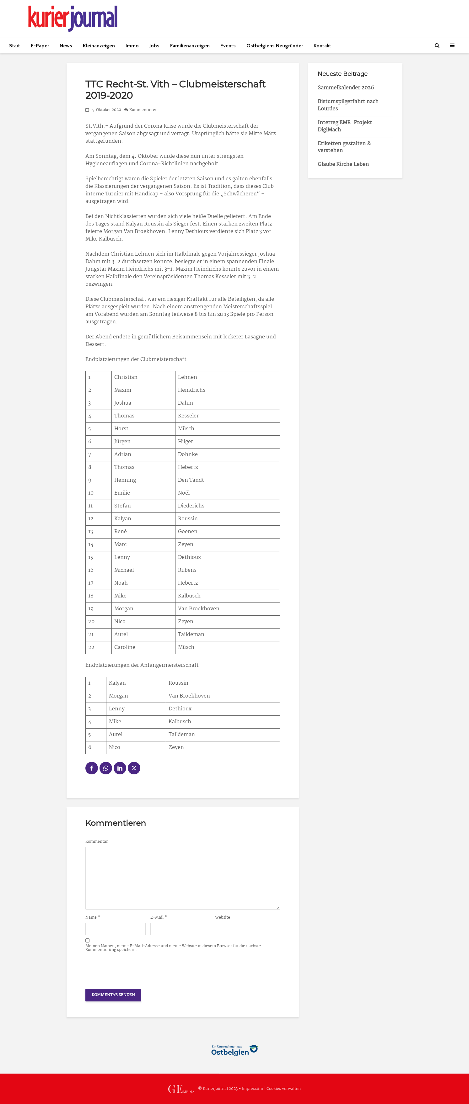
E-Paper (40, 46)
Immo (132, 46)
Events (228, 46)
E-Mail (158, 918)
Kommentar (96, 842)
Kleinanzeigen (99, 46)
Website (222, 918)
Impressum (252, 1088)
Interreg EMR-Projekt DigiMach (345, 126)
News (66, 46)
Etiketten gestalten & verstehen (344, 147)
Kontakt (322, 46)
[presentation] (133, 969)
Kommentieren (143, 110)
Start (14, 46)
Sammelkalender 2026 (346, 88)
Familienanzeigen (190, 46)
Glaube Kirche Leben (343, 164)
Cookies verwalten (284, 1088)
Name (92, 918)
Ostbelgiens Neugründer (274, 46)
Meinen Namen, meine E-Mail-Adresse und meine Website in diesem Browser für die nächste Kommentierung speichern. (173, 948)
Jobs (154, 46)
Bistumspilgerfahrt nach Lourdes (348, 105)
